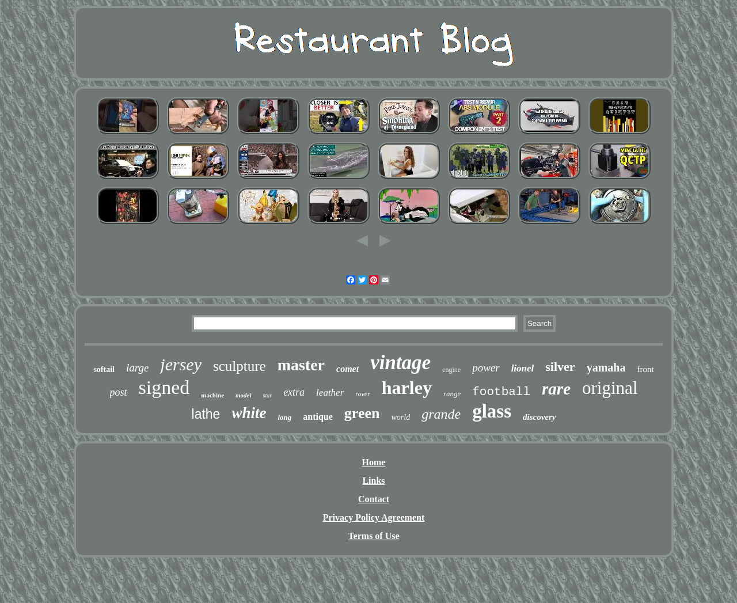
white (248, 413)
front (645, 369)
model (243, 395)
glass (491, 411)
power (486, 368)
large (137, 368)
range (452, 393)
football (501, 392)
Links (373, 481)
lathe (206, 414)
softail (104, 369)
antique (318, 417)
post (118, 392)
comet (347, 369)
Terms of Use (373, 536)
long (284, 417)
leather (330, 392)
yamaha (606, 367)
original (609, 388)
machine (212, 395)
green (362, 413)
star (267, 395)
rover (362, 394)
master (301, 365)
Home (374, 462)
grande (441, 414)
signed (164, 387)
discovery (539, 417)
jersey (181, 364)
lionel (522, 368)
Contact (373, 499)
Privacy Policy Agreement (374, 517)
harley (407, 387)
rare (556, 389)
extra (294, 392)
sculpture (239, 366)
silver (560, 366)
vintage (400, 362)
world (400, 417)
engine (451, 370)
